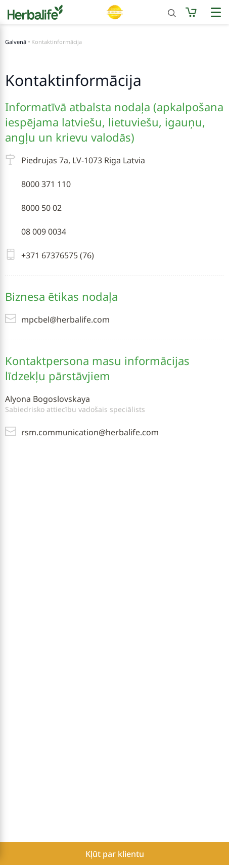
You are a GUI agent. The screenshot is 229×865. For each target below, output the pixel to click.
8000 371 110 (46, 184)
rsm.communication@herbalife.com (82, 432)
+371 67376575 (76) (49, 255)
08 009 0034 (43, 231)
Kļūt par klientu (114, 853)
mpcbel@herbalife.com (57, 319)
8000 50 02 (41, 207)
